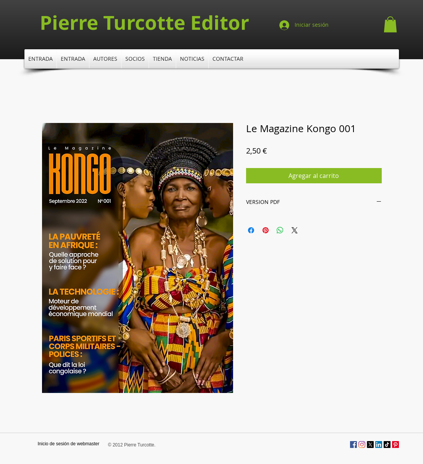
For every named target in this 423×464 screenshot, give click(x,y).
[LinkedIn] (378, 444)
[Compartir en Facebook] (251, 230)
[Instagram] (361, 444)
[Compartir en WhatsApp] (280, 230)
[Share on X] (294, 230)
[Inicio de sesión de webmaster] (68, 444)
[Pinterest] (395, 444)
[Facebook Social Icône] (353, 444)
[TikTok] (387, 444)
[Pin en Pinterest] (265, 230)
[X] (370, 444)
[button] (390, 24)
